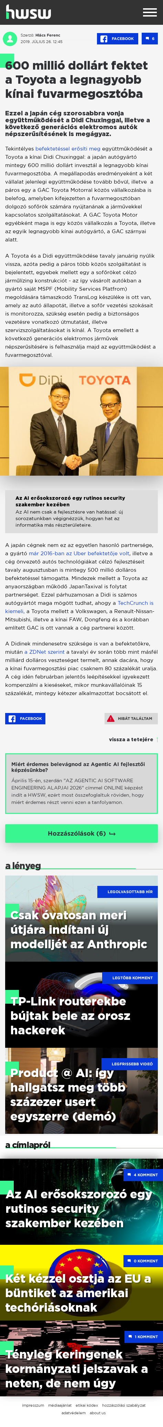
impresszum (33, 1405)
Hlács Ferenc (47, 35)
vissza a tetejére (131, 739)
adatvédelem (74, 1413)
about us (98, 1413)
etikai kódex (87, 1405)
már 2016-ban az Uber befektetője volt (79, 553)
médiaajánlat (60, 1405)
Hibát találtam (129, 718)
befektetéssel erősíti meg (67, 149)
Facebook (117, 38)
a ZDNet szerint (45, 652)
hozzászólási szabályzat (123, 1405)
